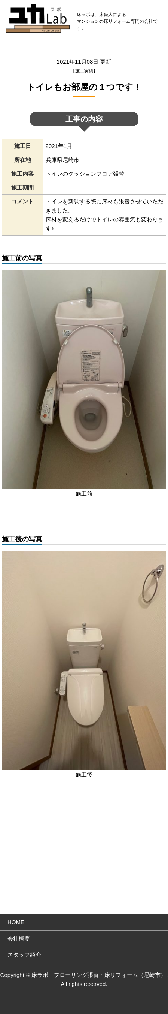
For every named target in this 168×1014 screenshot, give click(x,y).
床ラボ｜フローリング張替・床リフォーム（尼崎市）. (99, 975)
